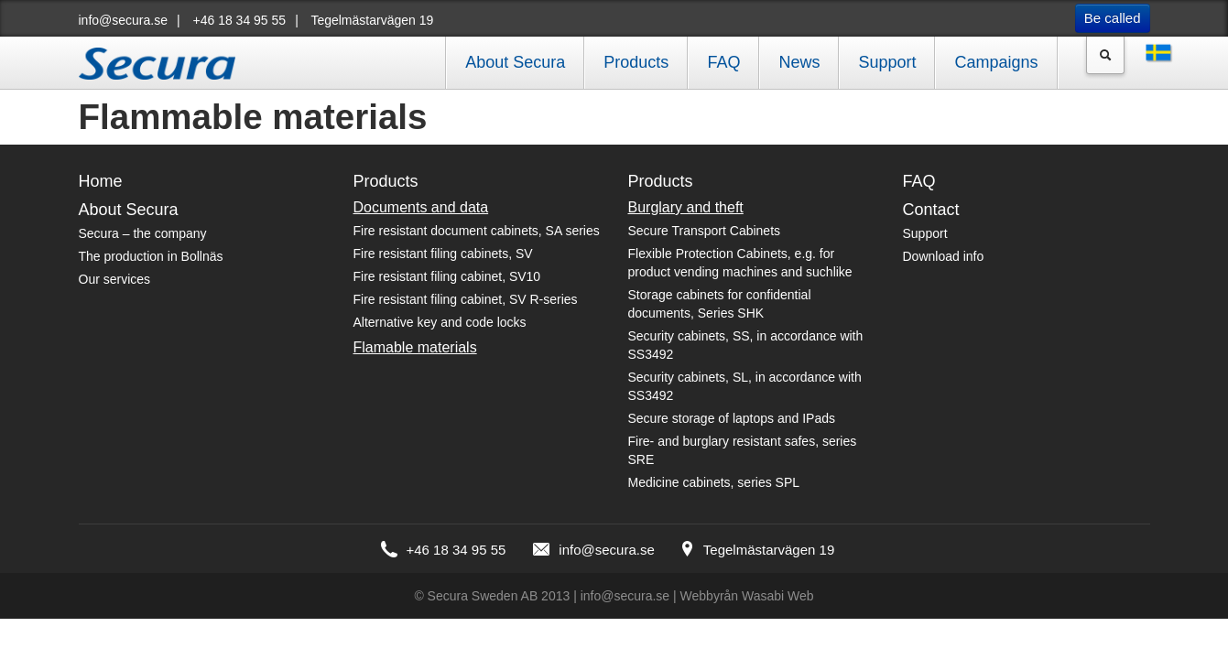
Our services (115, 279)
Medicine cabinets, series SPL (714, 482)
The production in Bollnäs (151, 256)
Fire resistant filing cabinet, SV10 (447, 276)
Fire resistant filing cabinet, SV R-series (465, 299)
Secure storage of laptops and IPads (731, 418)
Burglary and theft (686, 207)
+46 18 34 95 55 (240, 20)
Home (101, 181)
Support (887, 62)
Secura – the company (143, 233)
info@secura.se (123, 20)
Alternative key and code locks (440, 322)
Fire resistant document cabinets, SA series (476, 230)
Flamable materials (415, 347)
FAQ (723, 62)
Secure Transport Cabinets (704, 230)
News (799, 62)
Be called (1112, 18)
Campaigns (996, 62)
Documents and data (421, 207)
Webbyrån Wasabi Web (747, 596)
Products (635, 62)
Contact (931, 209)
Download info (943, 256)
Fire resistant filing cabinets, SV (443, 253)
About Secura (515, 62)
